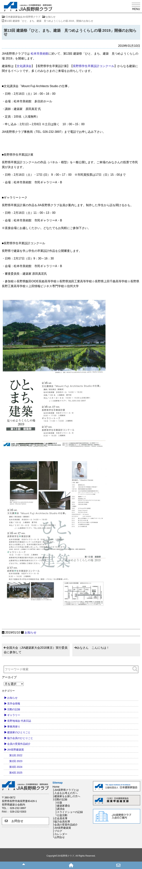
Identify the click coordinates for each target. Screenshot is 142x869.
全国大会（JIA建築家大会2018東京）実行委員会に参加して (35, 650)
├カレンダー (60, 834)
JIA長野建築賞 (15, 749)
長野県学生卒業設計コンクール (93, 66)
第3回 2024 (15, 766)
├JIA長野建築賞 (62, 827)
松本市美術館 (39, 53)
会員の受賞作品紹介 (19, 743)
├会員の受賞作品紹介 (65, 824)
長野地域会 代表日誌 (19, 720)
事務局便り (13, 726)
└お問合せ (59, 837)
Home (56, 786)
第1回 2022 (15, 755)
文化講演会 (24, 66)
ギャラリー (13, 715)
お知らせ (30, 632)
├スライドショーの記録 (69, 811)
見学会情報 (13, 703)
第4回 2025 (15, 772)
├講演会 (60, 808)
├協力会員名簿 (61, 821)
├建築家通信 (62, 805)
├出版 (58, 802)
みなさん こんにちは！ (93, 647)
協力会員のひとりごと (20, 738)
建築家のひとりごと (19, 732)
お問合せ (14, 821)
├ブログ (57, 830)
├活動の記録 (60, 799)
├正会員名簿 (60, 818)
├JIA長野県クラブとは (66, 789)
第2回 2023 (15, 761)
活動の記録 (13, 709)
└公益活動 (61, 815)
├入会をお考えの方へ (65, 793)
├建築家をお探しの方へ (66, 796)
